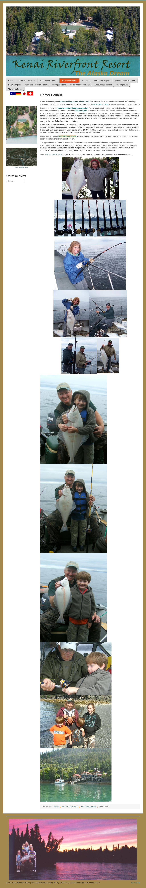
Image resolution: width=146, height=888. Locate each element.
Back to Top (135, 883)
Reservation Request (54, 154)
